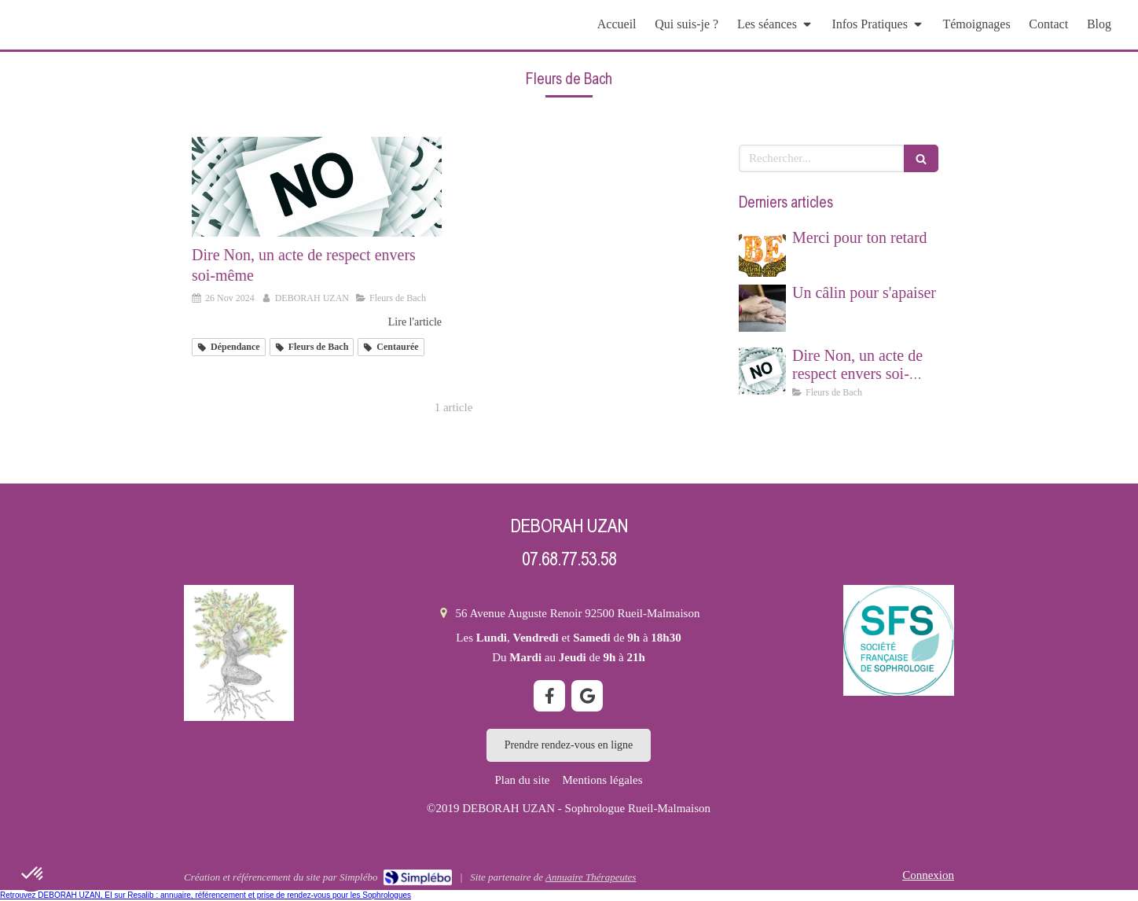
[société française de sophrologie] (898, 640)
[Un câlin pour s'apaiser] (762, 308)
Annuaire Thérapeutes (590, 877)
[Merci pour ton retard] (762, 253)
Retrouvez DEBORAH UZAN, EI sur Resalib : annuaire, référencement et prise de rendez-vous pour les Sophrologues (205, 895)
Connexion (928, 875)
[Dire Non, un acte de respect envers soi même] (317, 187)
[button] (33, 874)
